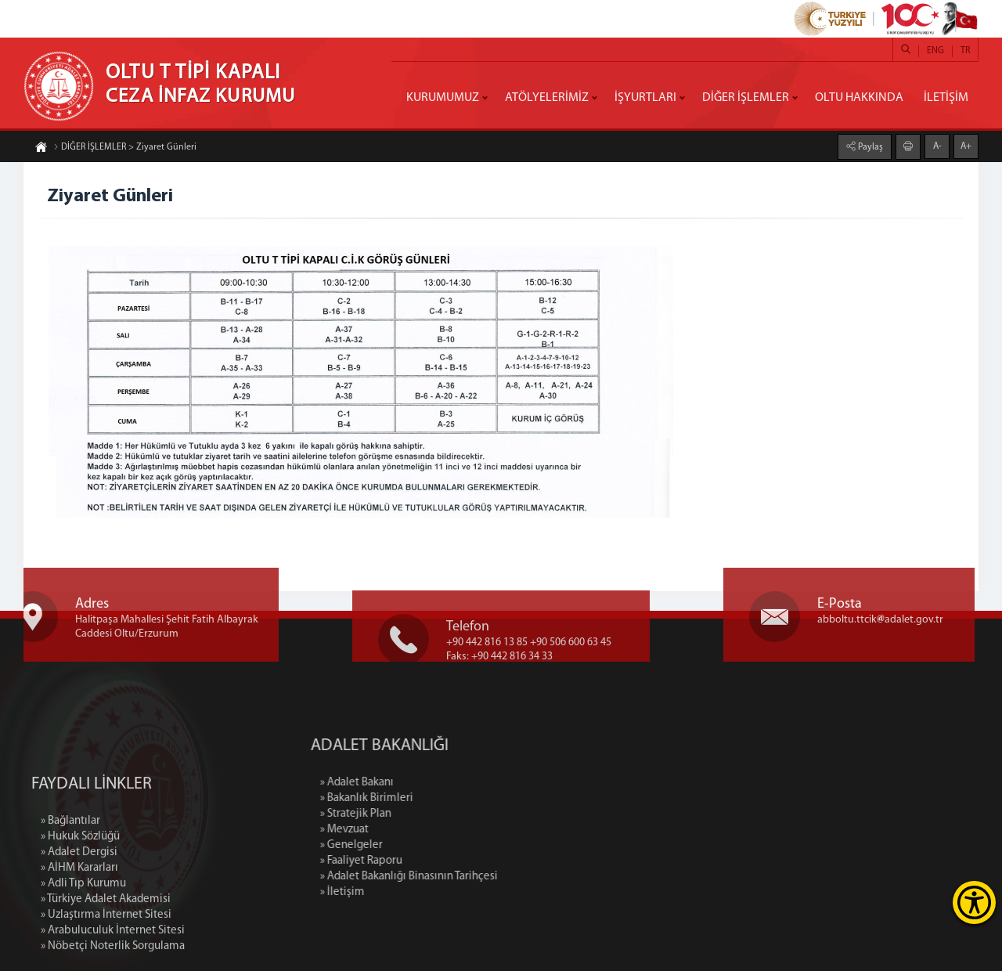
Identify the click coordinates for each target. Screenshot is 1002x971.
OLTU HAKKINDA (859, 98)
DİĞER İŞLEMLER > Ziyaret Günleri (124, 148)
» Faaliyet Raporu (429, 861)
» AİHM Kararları (79, 932)
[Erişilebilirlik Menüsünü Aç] (974, 902)
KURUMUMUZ (442, 98)
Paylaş (869, 146)
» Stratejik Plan (424, 814)
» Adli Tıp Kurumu (83, 948)
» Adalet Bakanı (425, 783)
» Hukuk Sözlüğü (80, 901)
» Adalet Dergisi (79, 916)
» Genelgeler (419, 845)
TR (965, 51)
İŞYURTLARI (645, 98)
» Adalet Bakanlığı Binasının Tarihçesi (477, 877)
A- (937, 145)
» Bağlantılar (70, 885)
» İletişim (410, 892)
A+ (966, 145)
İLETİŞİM (946, 98)
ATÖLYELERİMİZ (547, 98)
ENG (935, 51)
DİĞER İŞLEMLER (745, 98)
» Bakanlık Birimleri (434, 798)
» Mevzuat (412, 830)
